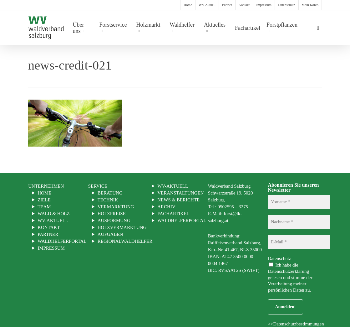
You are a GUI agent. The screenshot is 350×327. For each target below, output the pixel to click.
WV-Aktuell (53, 220)
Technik (108, 199)
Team (44, 206)
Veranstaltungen (180, 192)
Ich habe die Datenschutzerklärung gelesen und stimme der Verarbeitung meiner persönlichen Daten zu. (290, 277)
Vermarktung (116, 206)
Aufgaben (110, 234)
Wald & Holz (53, 213)
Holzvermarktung (122, 227)
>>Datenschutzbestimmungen (296, 323)
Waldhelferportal (62, 241)
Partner (48, 234)
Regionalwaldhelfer (125, 241)
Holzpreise (112, 213)
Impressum (51, 248)
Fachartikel (173, 213)
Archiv (166, 206)
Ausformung (114, 220)
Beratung (110, 192)
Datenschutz (281, 258)
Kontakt (49, 227)
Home (44, 192)
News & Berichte (178, 199)
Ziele (44, 199)
